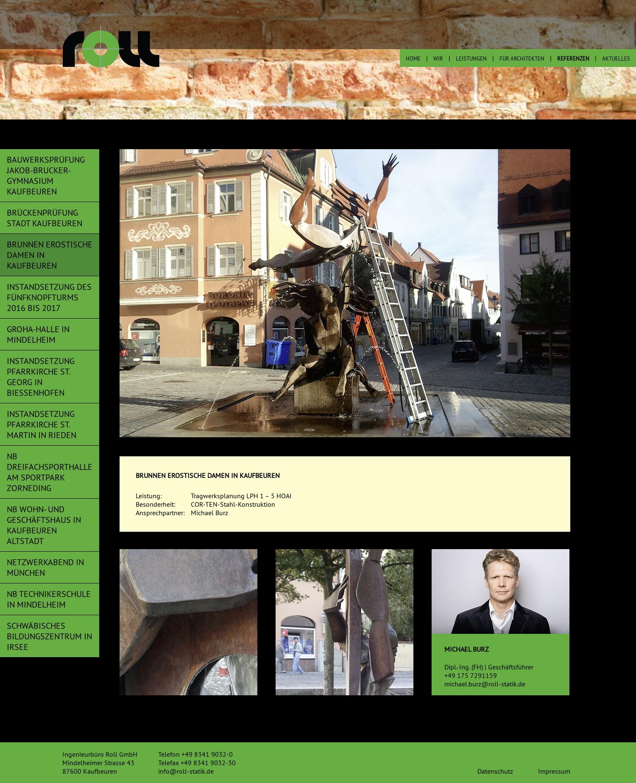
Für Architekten (521, 58)
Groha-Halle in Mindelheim (38, 334)
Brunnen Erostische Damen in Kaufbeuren (49, 255)
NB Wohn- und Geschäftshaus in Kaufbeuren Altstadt (44, 525)
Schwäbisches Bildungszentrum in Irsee (49, 636)
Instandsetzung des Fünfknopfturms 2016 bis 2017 (49, 297)
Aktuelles (616, 58)
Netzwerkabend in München (45, 567)
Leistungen (471, 58)
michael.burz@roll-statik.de (484, 684)
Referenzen (573, 58)
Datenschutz (495, 771)
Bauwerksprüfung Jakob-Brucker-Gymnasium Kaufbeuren (46, 175)
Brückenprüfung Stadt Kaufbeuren (44, 217)
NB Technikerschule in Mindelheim (49, 599)
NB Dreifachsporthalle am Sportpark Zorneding (49, 472)
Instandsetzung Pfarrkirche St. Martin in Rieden (41, 424)
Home (413, 58)
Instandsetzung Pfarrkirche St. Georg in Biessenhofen (41, 376)
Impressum (554, 771)
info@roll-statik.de (186, 771)
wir (438, 58)
